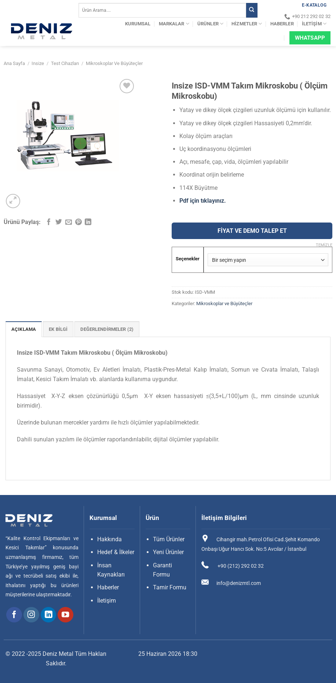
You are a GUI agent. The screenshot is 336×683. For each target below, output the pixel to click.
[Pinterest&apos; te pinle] (78, 222)
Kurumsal (138, 23)
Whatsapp (310, 38)
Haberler (282, 23)
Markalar (174, 23)
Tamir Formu (169, 587)
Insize (38, 63)
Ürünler (210, 23)
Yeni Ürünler (168, 552)
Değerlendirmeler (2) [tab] (107, 329)
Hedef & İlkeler (115, 552)
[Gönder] (251, 10)
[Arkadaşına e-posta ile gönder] (68, 222)
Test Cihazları (65, 63)
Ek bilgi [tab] (58, 329)
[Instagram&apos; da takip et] (31, 615)
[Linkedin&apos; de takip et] (48, 615)
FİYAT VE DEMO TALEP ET (252, 230)
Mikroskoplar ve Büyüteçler (114, 63)
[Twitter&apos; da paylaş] (58, 222)
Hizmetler (246, 23)
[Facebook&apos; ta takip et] (14, 615)
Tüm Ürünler (169, 539)
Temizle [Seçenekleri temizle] (324, 245)
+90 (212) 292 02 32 (240, 566)
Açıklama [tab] (23, 329)
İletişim (314, 23)
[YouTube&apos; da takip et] (65, 615)
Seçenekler (188, 258)
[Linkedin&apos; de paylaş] (88, 222)
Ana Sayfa (14, 63)
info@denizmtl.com (238, 583)
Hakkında (109, 539)
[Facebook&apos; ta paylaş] (48, 222)
